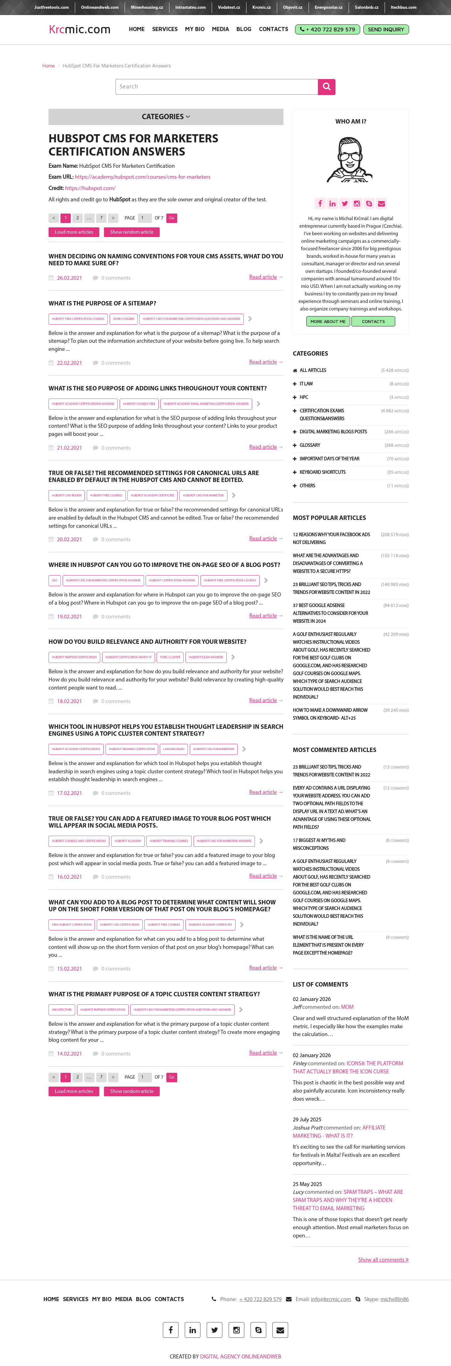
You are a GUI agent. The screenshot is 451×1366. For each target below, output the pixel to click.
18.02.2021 (69, 702)
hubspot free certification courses (78, 319)
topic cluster (170, 657)
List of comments (320, 985)
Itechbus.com (404, 7)
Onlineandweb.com (100, 7)
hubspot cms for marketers (203, 495)
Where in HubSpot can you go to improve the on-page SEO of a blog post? (164, 565)
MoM (347, 1007)
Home (137, 29)
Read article (263, 277)
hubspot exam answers (206, 657)
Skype (382, 1300)
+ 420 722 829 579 (327, 29)
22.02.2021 (69, 363)
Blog (243, 29)
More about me (328, 321)
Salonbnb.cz (367, 7)
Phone (247, 1300)
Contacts (273, 29)
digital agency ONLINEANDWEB (240, 1357)
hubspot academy (128, 841)
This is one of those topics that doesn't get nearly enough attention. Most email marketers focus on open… (351, 1228)
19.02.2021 (69, 617)
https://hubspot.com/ (90, 189)
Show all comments (383, 1260)
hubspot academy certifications (76, 749)
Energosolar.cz (329, 7)
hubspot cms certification (119, 925)
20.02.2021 (69, 540)
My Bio (195, 29)
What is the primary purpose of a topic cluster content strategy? (154, 995)
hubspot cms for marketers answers (224, 841)
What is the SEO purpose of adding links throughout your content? (158, 389)
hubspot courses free (139, 404)
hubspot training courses (169, 841)
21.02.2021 (69, 448)
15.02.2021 (69, 969)
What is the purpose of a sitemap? (102, 304)
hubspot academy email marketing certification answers (206, 404)
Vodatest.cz (229, 7)
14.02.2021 (69, 1054)
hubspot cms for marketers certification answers (103, 580)
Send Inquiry (386, 29)
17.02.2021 (69, 794)
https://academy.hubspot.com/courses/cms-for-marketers (142, 177)
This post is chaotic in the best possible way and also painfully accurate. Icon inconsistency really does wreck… (348, 1091)
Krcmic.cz (261, 7)
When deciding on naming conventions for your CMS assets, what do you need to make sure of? (166, 260)
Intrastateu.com (190, 7)
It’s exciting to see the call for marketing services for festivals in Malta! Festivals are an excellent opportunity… (349, 1155)
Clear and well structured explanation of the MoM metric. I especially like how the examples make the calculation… (351, 1027)
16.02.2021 (69, 877)
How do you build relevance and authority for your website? (147, 642)
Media (220, 29)
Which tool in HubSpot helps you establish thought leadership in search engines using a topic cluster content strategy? (166, 730)
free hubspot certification (71, 925)
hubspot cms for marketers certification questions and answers (191, 319)
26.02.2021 (69, 278)
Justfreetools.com (51, 7)
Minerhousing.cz (147, 7)
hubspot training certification (132, 749)
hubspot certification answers (172, 580)
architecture (62, 1010)
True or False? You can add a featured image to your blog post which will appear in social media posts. (160, 822)
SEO (54, 580)
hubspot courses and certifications (79, 841)
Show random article (131, 232)
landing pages (173, 749)
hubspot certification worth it (129, 657)
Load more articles (74, 232)
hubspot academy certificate (152, 495)
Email (318, 1300)
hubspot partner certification (74, 657)
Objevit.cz (293, 7)
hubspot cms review (66, 495)
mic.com (80, 29)
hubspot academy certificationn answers (83, 404)
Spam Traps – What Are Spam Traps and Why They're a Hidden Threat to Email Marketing (348, 1200)
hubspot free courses (106, 495)
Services (165, 29)
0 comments (116, 278)
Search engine (123, 319)
